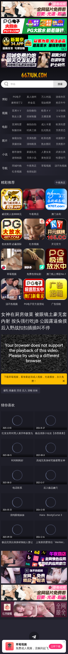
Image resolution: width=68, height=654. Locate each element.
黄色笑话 (46, 157)
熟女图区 (46, 144)
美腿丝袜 (17, 144)
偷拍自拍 (31, 124)
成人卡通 (46, 124)
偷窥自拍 (17, 138)
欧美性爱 (60, 124)
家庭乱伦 (31, 151)
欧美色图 (46, 138)
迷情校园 (17, 157)
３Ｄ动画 (60, 110)
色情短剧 (31, 171)
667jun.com (34, 75)
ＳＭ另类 (60, 116)
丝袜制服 (31, 116)
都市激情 (17, 151)
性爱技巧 (60, 157)
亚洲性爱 (17, 124)
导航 (5, 168)
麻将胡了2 (16, 102)
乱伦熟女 (46, 130)
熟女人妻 (17, 116)
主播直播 (46, 116)
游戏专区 (60, 96)
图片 (5, 140)
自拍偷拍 (31, 110)
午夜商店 (31, 165)
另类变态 (60, 130)
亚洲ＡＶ (17, 110)
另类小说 (31, 157)
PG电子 (17, 96)
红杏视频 (17, 171)
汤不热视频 (61, 165)
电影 (5, 127)
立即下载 (55, 646)
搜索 (60, 84)
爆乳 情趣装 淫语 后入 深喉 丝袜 (20, 390)
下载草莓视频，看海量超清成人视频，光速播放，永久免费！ (34, 379)
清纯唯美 (31, 144)
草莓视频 (46, 165)
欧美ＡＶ (46, 110)
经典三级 (31, 130)
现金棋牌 (46, 102)
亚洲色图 (31, 138)
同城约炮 (17, 165)
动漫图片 (60, 138)
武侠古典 (60, 151)
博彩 (5, 99)
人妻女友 (46, 151)
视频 (5, 113)
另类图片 (60, 144)
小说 (5, 154)
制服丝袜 (17, 130)
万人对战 (46, 96)
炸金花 (31, 102)
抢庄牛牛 (60, 102)
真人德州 (31, 96)
